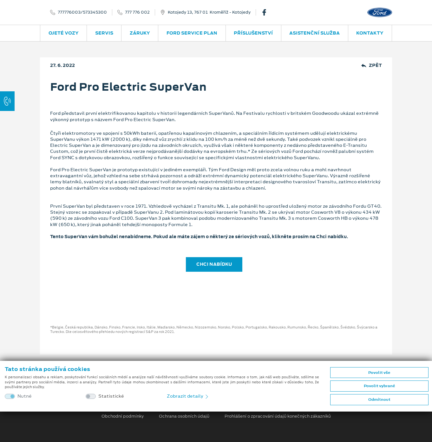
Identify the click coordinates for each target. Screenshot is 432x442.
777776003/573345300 (82, 12)
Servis (104, 33)
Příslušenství (253, 33)
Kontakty (369, 33)
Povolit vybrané (379, 385)
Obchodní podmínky (122, 416)
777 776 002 (137, 12)
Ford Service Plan (192, 33)
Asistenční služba (314, 33)
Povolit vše (379, 372)
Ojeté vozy (64, 33)
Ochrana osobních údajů (184, 416)
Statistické (111, 396)
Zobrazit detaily (188, 396)
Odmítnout (379, 399)
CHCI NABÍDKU (214, 264)
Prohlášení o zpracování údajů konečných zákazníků (278, 416)
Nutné (24, 396)
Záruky (140, 33)
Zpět (371, 65)
